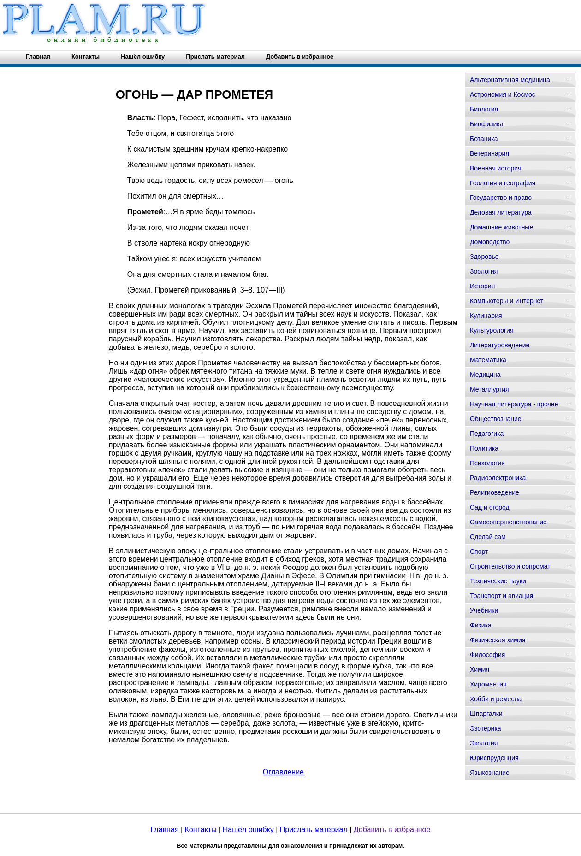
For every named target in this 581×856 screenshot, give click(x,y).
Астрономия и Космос (502, 94)
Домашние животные (501, 227)
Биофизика (487, 124)
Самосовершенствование (508, 522)
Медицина (485, 374)
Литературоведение (499, 345)
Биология (484, 109)
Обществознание (496, 418)
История (482, 286)
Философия (487, 654)
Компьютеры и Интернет (506, 301)
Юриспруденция (494, 758)
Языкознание (490, 772)
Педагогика (487, 433)
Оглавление (283, 772)
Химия (479, 669)
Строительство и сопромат (510, 566)
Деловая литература (501, 212)
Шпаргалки (486, 713)
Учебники (484, 610)
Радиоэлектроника (498, 477)
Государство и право (501, 197)
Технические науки (498, 581)
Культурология (492, 330)
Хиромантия (488, 684)
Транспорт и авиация (501, 595)
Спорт (479, 551)
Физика (481, 625)
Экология (484, 743)
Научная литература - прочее (514, 404)
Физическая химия (497, 640)
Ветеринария (489, 153)
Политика (484, 448)
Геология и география (502, 183)
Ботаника (484, 138)
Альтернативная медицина (510, 79)
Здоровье (484, 256)
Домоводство (490, 242)
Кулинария (486, 315)
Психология (487, 463)
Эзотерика (485, 728)
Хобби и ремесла (496, 699)
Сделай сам (488, 536)
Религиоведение (494, 492)
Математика (488, 360)
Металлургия (489, 389)
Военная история (496, 168)
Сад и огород (490, 507)
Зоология (484, 271)
